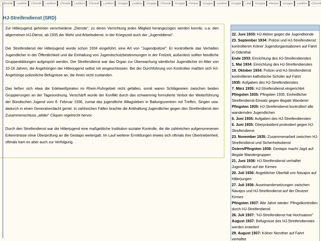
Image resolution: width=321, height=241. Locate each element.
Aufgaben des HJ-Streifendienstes (265, 82)
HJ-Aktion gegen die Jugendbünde (273, 34)
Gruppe (123, 3)
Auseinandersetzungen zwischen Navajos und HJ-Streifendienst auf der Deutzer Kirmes (271, 191)
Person (193, 3)
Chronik (7, 3)
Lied (248, 3)
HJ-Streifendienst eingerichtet (268, 88)
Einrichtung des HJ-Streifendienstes (271, 58)
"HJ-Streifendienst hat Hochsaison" (272, 215)
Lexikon (22, 3)
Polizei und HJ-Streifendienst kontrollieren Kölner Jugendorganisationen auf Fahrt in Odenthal (274, 46)
